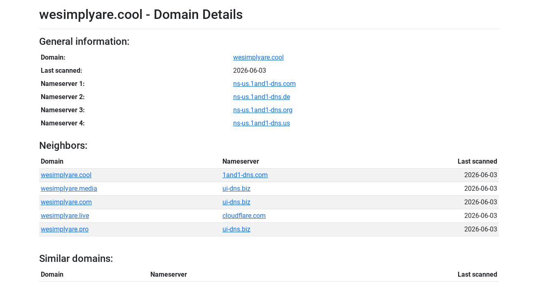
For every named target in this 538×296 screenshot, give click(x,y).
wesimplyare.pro (65, 229)
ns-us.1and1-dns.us (261, 123)
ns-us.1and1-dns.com (264, 84)
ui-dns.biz (236, 188)
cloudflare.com (244, 216)
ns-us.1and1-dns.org (262, 110)
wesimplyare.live (65, 216)
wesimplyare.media (69, 188)
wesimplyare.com (66, 202)
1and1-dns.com (245, 175)
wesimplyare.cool (258, 57)
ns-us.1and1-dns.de (261, 97)
